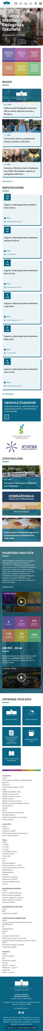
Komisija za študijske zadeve (11, 882)
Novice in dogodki (8, 956)
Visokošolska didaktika (9, 947)
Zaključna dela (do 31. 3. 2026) (12, 865)
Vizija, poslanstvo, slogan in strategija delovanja (17, 780)
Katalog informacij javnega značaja (13, 813)
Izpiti (3, 861)
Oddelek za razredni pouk (10, 794)
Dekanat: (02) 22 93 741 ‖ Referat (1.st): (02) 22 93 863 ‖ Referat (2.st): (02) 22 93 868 (22, 1003)
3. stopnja (5, 849)
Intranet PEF (6, 970)
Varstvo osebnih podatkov (10, 836)
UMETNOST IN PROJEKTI (10, 913)
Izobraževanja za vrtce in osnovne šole (14, 938)
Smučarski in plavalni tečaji (10, 936)
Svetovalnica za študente (10, 877)
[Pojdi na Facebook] (20, 1013)
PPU (3, 933)
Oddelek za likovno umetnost (11, 796)
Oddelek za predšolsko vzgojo (11, 792)
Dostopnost (5, 829)
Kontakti (4, 808)
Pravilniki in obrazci (8, 854)
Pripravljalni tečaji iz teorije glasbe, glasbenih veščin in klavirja (19, 941)
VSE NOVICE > (8, 181)
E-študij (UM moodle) (9, 961)
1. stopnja (5, 844)
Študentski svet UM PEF (9, 879)
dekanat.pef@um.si (22, 1008)
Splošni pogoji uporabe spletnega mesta (14, 833)
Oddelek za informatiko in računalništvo (14, 817)
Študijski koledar (7, 870)
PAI (3, 927)
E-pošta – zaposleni (8, 972)
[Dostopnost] (35, 3)
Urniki (4, 858)
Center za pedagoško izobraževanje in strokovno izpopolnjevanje (17, 923)
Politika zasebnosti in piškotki (27, 1028)
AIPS (3, 958)
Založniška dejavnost (8, 815)
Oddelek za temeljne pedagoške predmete (15, 803)
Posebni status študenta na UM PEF (13, 868)
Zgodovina (5, 782)
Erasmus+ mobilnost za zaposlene (12, 897)
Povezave (5, 884)
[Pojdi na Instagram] (23, 1013)
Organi (4, 789)
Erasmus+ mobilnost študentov (12, 893)
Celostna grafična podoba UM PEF (13, 787)
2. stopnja (5, 847)
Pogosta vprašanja (8, 872)
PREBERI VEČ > (8, 587)
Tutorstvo (5, 875)
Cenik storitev (6, 856)
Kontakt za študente (8, 902)
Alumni (4, 810)
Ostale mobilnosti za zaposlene (12, 900)
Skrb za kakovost (7, 806)
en (20, 3)
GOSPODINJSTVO (7, 929)
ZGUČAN (5, 931)
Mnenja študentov (8, 820)
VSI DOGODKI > (8, 394)
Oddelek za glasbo (8, 799)
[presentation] (20, 41)
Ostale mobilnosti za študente (11, 895)
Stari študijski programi (9, 851)
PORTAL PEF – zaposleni (9, 968)
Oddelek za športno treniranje (11, 801)
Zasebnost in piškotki (8, 831)
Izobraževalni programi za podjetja (13, 945)
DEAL (3, 911)
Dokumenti (5, 785)
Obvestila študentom (8, 863)
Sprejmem (10, 1028)
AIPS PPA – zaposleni (8, 965)
